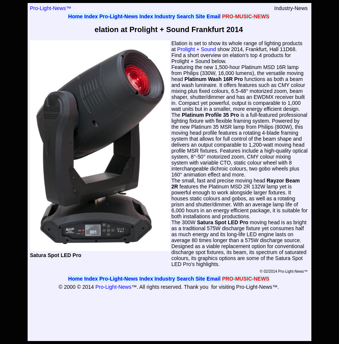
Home (75, 16)
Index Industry (157, 16)
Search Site (191, 16)
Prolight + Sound (196, 49)
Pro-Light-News (113, 287)
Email (213, 16)
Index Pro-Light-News (111, 16)
